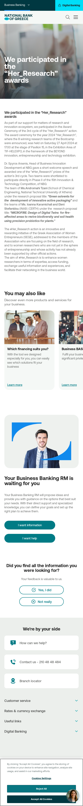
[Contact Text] (41, 662)
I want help (30, 538)
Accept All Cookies (41, 799)
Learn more (14, 384)
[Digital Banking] (69, 5)
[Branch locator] (41, 681)
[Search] (68, 17)
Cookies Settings (41, 779)
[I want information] (29, 525)
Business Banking (17, 4)
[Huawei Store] (41, 748)
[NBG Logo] (21, 17)
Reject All (41, 789)
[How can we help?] (41, 643)
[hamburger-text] (75, 17)
